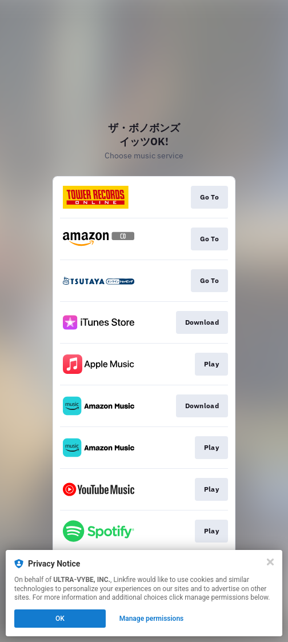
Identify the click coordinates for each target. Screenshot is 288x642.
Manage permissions (151, 619)
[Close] (270, 562)
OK (60, 619)
